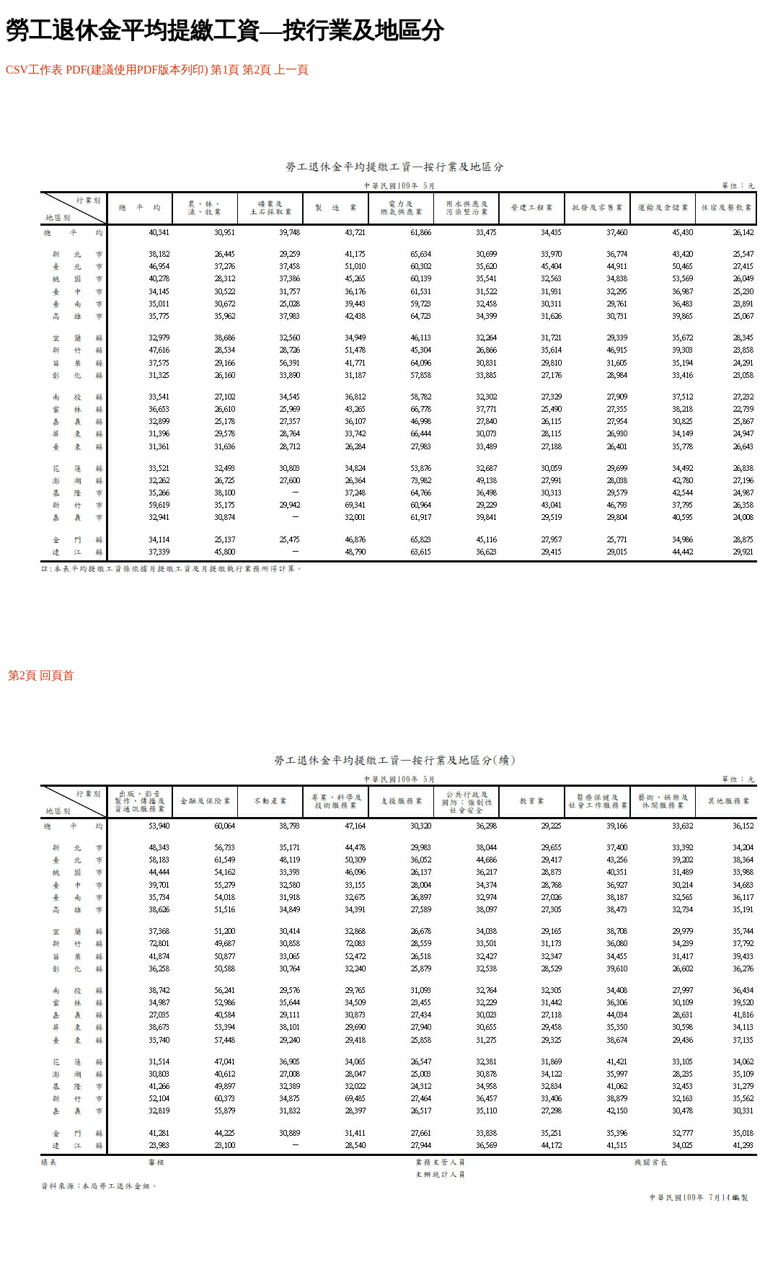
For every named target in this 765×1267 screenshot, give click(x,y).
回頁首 (57, 675)
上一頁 (291, 69)
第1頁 (225, 69)
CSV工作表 (34, 69)
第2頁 (256, 69)
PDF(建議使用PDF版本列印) (137, 69)
